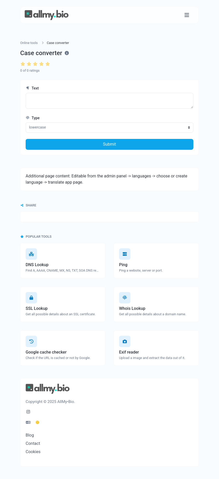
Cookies (33, 451)
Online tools (29, 43)
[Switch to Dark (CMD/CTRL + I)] (37, 422)
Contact (33, 443)
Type (33, 118)
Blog (30, 435)
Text (32, 88)
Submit (109, 144)
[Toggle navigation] (186, 15)
